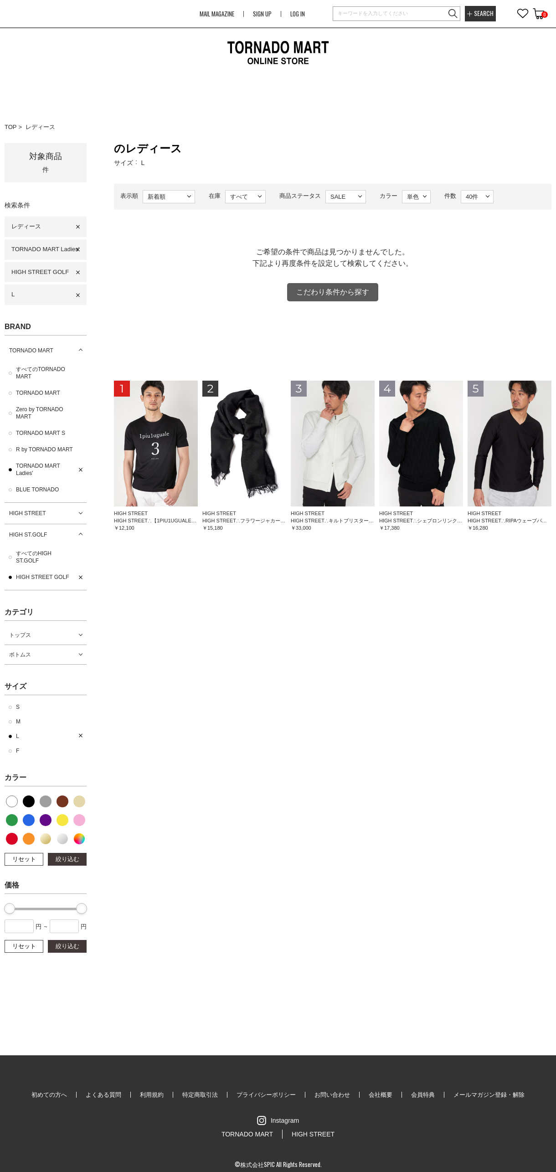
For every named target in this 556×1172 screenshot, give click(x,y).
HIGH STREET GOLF (40, 271)
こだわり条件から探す (332, 292)
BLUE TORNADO (37, 489)
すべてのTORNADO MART (40, 373)
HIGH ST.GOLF (28, 535)
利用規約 (152, 1094)
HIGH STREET (27, 513)
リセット (24, 859)
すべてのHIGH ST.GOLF (33, 557)
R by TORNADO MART (44, 449)
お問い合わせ (332, 1094)
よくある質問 (103, 1094)
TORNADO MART (31, 350)
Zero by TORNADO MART (39, 413)
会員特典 (423, 1094)
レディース (40, 127)
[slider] (9, 908)
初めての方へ (49, 1094)
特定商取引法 (200, 1094)
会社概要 (380, 1094)
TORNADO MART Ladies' (45, 249)
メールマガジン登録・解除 (489, 1094)
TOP (11, 127)
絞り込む (67, 859)
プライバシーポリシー (266, 1094)
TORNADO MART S (40, 433)
